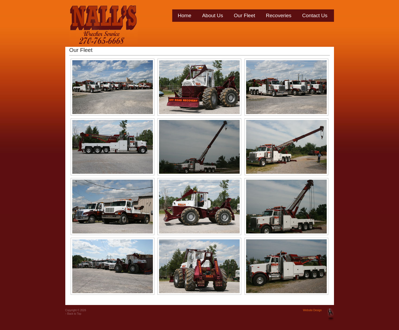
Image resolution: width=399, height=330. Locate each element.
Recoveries (279, 15)
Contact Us (315, 15)
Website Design (312, 310)
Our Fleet (244, 15)
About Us (212, 15)
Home (185, 15)
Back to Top (74, 313)
